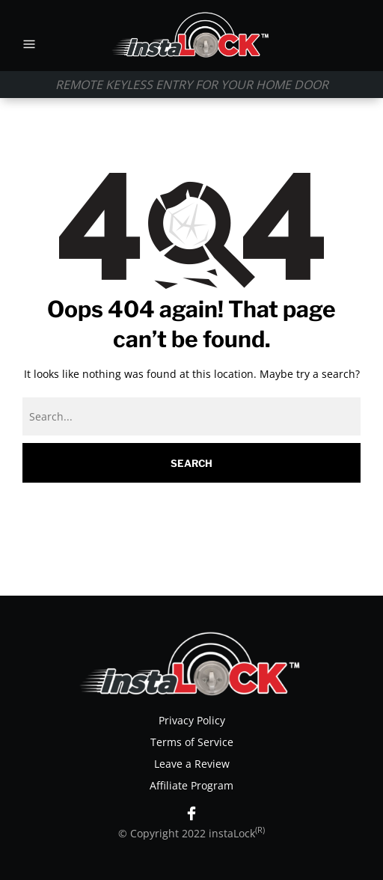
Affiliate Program (191, 785)
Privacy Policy (192, 720)
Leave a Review (192, 764)
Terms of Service (191, 742)
